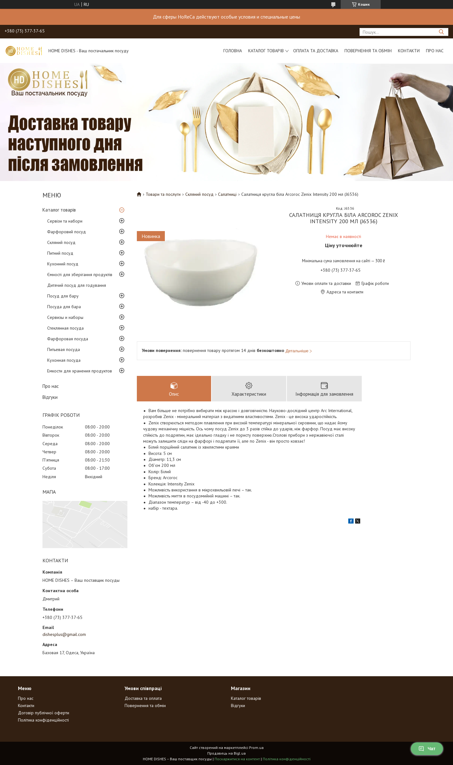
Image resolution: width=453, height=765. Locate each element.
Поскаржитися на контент (237, 758)
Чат (426, 748)
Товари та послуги (163, 194)
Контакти (409, 51)
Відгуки (50, 397)
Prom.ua (256, 747)
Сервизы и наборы (65, 317)
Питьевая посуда (63, 349)
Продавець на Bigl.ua (226, 753)
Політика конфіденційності (43, 720)
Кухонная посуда (64, 360)
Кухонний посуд (62, 264)
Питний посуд (60, 253)
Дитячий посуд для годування (76, 285)
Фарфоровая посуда (67, 339)
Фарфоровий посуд (66, 232)
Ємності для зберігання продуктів (79, 274)
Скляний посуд (61, 242)
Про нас (435, 51)
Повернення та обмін (368, 51)
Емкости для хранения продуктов (79, 371)
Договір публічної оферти (43, 713)
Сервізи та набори (64, 221)
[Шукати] (441, 32)
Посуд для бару (63, 296)
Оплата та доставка (315, 51)
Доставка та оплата (143, 698)
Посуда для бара (64, 306)
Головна (232, 51)
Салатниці (227, 194)
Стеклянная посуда (65, 328)
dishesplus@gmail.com (64, 634)
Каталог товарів (266, 51)
